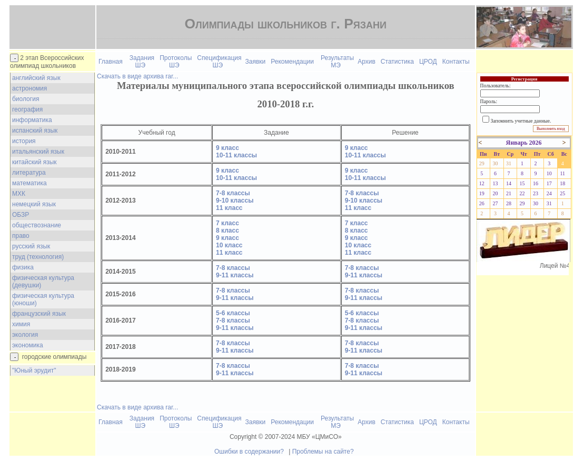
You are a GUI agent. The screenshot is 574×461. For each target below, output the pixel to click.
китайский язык (34, 162)
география (27, 109)
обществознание (36, 225)
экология (25, 334)
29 (481, 163)
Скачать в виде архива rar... (137, 76)
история (24, 141)
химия (21, 324)
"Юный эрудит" (34, 370)
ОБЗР (20, 214)
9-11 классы (234, 275)
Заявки (255, 61)
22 (522, 193)
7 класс (227, 223)
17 (549, 183)
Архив (366, 61)
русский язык (31, 246)
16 (535, 183)
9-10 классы (234, 200)
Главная (110, 61)
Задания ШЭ (142, 61)
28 (508, 203)
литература (29, 172)
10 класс (229, 245)
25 (562, 193)
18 (562, 183)
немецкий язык (34, 204)
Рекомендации (292, 61)
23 (535, 193)
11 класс (229, 208)
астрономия (29, 88)
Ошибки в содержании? (249, 451)
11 (562, 173)
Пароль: (488, 101)
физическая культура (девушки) (43, 281)
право (20, 235)
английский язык (36, 78)
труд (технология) (38, 256)
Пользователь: (495, 85)
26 (481, 203)
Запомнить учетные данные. (521, 121)
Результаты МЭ (337, 61)
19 (481, 193)
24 (549, 193)
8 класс (227, 230)
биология (25, 99)
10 (549, 173)
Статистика (397, 61)
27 (495, 203)
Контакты (456, 61)
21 (508, 193)
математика (29, 183)
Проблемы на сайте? (323, 451)
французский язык (39, 313)
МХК (18, 193)
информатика (32, 120)
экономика (27, 345)
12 (481, 183)
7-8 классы (233, 193)
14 (508, 183)
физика (23, 267)
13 (495, 183)
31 (508, 163)
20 (495, 193)
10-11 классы (236, 155)
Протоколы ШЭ (176, 61)
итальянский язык (38, 151)
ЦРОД (428, 61)
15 (522, 183)
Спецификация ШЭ (219, 61)
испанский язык (34, 130)
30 (495, 163)
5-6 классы (233, 313)
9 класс (227, 148)
